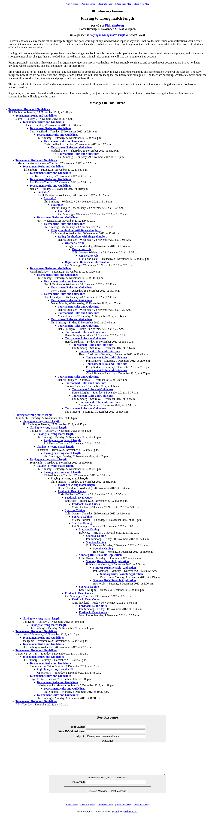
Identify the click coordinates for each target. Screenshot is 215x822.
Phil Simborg (114, 25)
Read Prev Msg (123, 3)
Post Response (88, 3)
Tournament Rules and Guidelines (29, 109)
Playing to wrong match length (108, 34)
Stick (116, 817)
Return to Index (105, 3)
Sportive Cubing (75, 510)
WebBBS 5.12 (130, 817)
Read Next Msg (141, 3)
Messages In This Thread (107, 103)
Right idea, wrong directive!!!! (55, 669)
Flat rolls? (43, 191)
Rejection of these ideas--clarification (87, 262)
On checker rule (74, 242)
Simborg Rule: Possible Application (100, 554)
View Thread (72, 3)
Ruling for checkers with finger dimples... (76, 230)
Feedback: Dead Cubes (72, 491)
